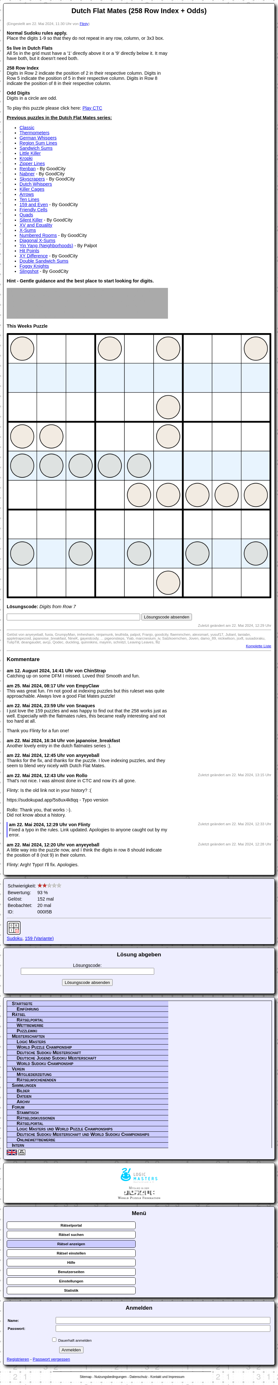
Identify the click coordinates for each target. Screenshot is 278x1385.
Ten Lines (29, 199)
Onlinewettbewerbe (36, 1139)
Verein (18, 1068)
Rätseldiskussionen (36, 1118)
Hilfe (71, 1262)
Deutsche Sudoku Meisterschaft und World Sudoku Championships (83, 1134)
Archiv (23, 1101)
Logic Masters (31, 1041)
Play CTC (92, 108)
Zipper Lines (32, 163)
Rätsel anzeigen (71, 1244)
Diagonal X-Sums (37, 240)
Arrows (27, 194)
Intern (18, 1145)
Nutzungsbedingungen (110, 1377)
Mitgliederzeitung (34, 1074)
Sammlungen (24, 1085)
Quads (26, 214)
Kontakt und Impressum (167, 1377)
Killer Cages (32, 189)
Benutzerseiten (71, 1272)
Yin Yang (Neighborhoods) (46, 245)
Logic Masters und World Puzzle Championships (65, 1128)
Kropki (26, 158)
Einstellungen (71, 1281)
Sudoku (14, 938)
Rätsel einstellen (71, 1253)
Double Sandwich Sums (44, 261)
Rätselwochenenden (36, 1079)
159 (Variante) (39, 938)
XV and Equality (36, 225)
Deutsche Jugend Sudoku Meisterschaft (56, 1058)
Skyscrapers (32, 178)
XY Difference (34, 255)
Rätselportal (30, 1019)
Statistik (71, 1290)
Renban (28, 168)
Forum (18, 1107)
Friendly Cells (33, 209)
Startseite (22, 1003)
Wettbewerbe (30, 1025)
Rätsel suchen (71, 1235)
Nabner (27, 173)
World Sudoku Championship (45, 1063)
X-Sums (28, 230)
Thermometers (35, 132)
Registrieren (18, 1359)
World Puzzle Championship (44, 1047)
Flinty (84, 24)
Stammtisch (28, 1112)
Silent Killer (31, 219)
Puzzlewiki (27, 1030)
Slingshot (29, 271)
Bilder (23, 1090)
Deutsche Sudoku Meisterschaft (49, 1052)
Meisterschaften (28, 1036)
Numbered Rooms (38, 235)
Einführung (28, 1008)
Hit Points (29, 250)
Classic (27, 127)
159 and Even (34, 204)
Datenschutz (138, 1377)
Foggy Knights (34, 266)
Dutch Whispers (36, 184)
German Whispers (38, 137)
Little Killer (30, 153)
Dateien (24, 1096)
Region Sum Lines (38, 143)
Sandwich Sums (36, 148)
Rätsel (19, 1014)
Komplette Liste (258, 646)
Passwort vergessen (51, 1359)
